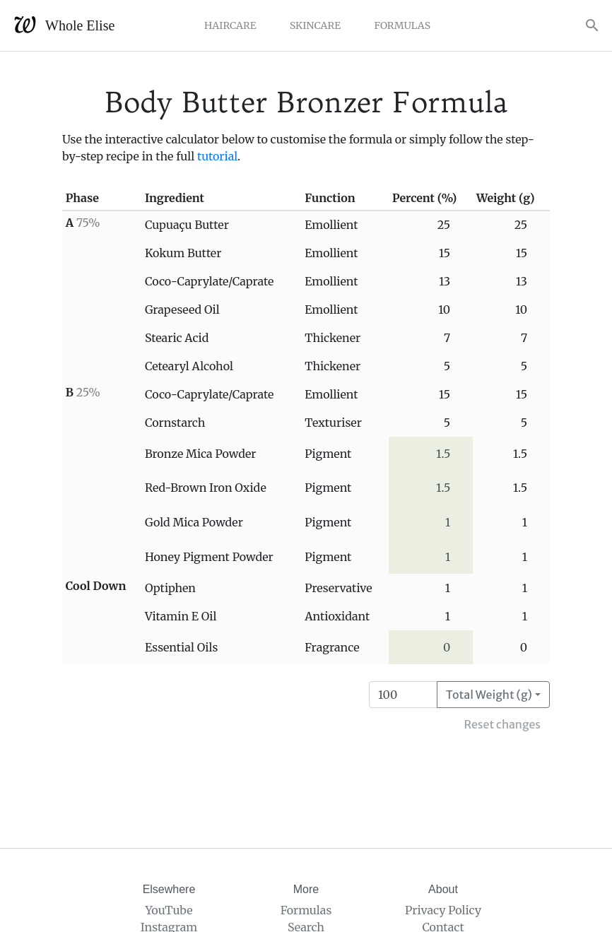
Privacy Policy (443, 910)
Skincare (315, 25)
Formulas (402, 25)
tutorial (217, 156)
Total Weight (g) (489, 695)
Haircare (230, 25)
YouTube (168, 910)
